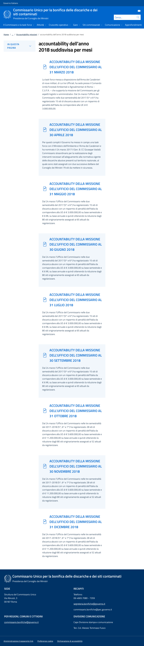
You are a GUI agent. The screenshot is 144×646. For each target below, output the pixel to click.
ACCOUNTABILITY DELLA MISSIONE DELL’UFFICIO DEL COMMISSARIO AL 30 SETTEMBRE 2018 (75, 355)
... (12, 34)
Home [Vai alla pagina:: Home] (6, 34)
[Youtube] (138, 10)
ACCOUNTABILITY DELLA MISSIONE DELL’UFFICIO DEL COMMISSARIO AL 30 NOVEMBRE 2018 (75, 466)
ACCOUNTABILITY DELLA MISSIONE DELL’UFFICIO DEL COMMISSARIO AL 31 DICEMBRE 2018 (75, 521)
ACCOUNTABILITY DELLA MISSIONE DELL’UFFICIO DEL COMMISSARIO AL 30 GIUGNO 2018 (75, 244)
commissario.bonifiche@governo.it (21, 622)
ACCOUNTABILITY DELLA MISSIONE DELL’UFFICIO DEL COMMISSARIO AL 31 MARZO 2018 (75, 67)
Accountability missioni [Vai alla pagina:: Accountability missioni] (26, 34)
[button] (45, 641)
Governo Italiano (10, 3)
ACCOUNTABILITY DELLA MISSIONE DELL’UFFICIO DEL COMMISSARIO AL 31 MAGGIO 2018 (75, 189)
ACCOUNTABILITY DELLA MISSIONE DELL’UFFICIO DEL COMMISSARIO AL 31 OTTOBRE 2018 (75, 410)
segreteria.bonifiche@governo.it (89, 604)
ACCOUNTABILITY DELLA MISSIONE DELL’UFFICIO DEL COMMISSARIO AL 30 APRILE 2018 (75, 129)
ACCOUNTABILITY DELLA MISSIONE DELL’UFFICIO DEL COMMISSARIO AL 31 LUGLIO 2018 (75, 300)
